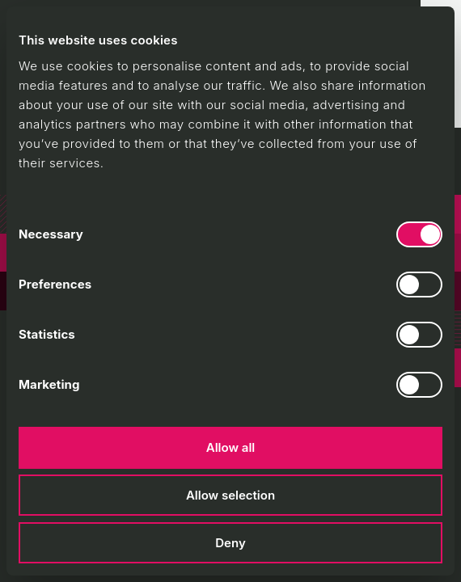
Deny (230, 542)
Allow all (231, 447)
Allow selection (230, 495)
